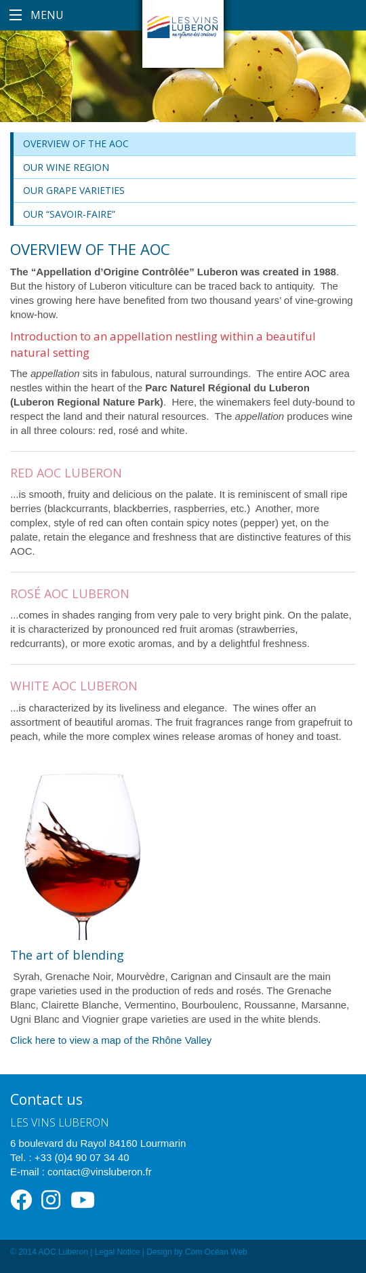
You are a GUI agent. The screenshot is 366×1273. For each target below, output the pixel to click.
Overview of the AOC (76, 143)
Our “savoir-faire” (69, 214)
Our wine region (66, 167)
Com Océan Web (216, 1252)
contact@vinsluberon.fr (99, 1171)
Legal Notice (117, 1252)
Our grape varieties (74, 190)
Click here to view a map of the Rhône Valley (110, 1040)
